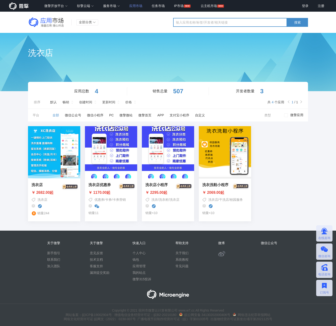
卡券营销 (119, 199)
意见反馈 (96, 253)
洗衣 (154, 199)
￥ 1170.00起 (111, 192)
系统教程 (182, 259)
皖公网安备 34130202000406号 (204, 315)
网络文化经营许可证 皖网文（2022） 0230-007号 (100, 319)
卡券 (108, 199)
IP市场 (179, 6)
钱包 (136, 259)
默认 (53, 102)
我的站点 (139, 272)
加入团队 (53, 266)
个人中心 (139, 253)
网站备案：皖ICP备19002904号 (89, 315)
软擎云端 (85, 6)
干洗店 (224, 199)
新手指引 (53, 253)
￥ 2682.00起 (54, 192)
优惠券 (99, 199)
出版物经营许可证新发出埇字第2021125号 (240, 319)
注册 (321, 6)
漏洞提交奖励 (99, 272)
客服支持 (96, 266)
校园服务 (236, 199)
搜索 (297, 22)
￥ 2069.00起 (225, 192)
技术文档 (96, 259)
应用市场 (135, 6)
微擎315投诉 (142, 279)
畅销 (66, 102)
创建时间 (85, 102)
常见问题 (182, 266)
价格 (128, 102)
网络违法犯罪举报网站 (251, 315)
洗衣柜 (164, 199)
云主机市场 (209, 6)
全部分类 (87, 22)
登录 (305, 6)
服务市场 (111, 6)
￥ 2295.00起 (168, 192)
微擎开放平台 (56, 6)
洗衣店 (42, 199)
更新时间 (108, 102)
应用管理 (139, 266)
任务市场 (158, 6)
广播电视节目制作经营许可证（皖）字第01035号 (172, 319)
